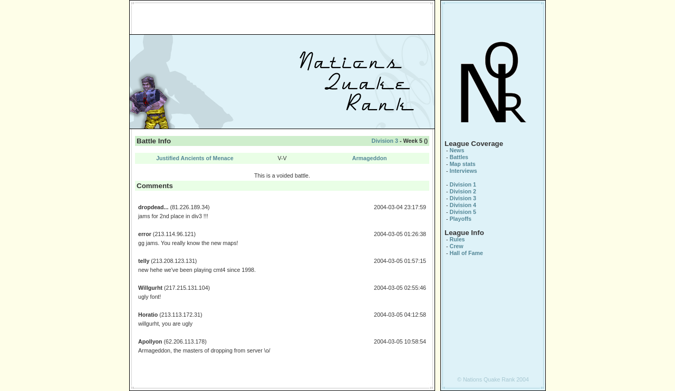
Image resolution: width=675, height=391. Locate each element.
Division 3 (385, 141)
